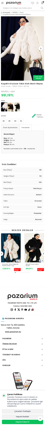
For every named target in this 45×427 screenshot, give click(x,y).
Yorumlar (25, 127)
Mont (22, 12)
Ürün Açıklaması (10, 127)
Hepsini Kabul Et (22, 422)
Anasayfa (5, 12)
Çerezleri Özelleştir (22, 411)
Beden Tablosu (37, 116)
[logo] (13, 3)
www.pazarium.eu (13, 332)
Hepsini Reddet (22, 416)
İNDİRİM (15, 12)
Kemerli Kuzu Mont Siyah (32, 265)
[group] (22, 48)
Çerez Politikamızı (27, 404)
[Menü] (3, 3)
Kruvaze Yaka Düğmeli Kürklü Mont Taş (10, 265)
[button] (4, 48)
